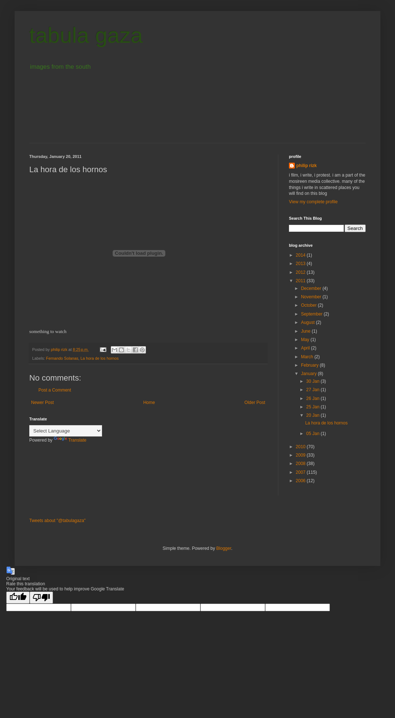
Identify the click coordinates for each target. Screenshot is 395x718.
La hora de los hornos (99, 358)
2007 (301, 472)
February (310, 365)
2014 (301, 255)
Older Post (254, 402)
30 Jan (313, 381)
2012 (301, 272)
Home (149, 402)
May (306, 339)
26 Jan (313, 398)
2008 (301, 463)
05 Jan (313, 433)
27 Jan (313, 389)
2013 (301, 263)
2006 (301, 480)
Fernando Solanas (62, 358)
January (309, 373)
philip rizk (306, 165)
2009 (301, 455)
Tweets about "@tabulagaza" (57, 520)
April (306, 348)
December (312, 288)
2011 (301, 280)
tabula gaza (86, 35)
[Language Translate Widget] (65, 431)
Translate (70, 440)
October (309, 305)
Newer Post (42, 402)
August (308, 322)
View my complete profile (313, 201)
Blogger (223, 548)
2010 (301, 446)
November (312, 296)
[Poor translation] (41, 598)
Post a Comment (54, 390)
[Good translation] (18, 598)
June (306, 331)
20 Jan (313, 415)
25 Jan (313, 406)
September (312, 314)
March (308, 356)
